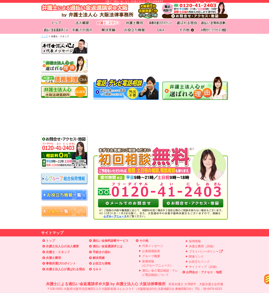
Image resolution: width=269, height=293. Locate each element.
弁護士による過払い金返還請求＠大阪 (134, 286)
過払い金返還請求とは (108, 246)
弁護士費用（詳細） (202, 246)
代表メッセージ (152, 245)
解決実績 (99, 257)
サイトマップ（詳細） (204, 266)
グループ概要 (151, 256)
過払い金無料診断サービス (111, 240)
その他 (143, 240)
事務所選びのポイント (61, 263)
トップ (44, 36)
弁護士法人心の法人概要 (62, 246)
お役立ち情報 (102, 263)
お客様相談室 (151, 251)
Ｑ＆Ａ (97, 269)
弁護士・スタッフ (58, 252)
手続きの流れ (102, 252)
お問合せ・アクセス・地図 (204, 272)
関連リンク (196, 256)
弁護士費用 (53, 257)
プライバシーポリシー (206, 251)
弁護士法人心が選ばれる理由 (65, 269)
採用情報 (195, 241)
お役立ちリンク (199, 261)
